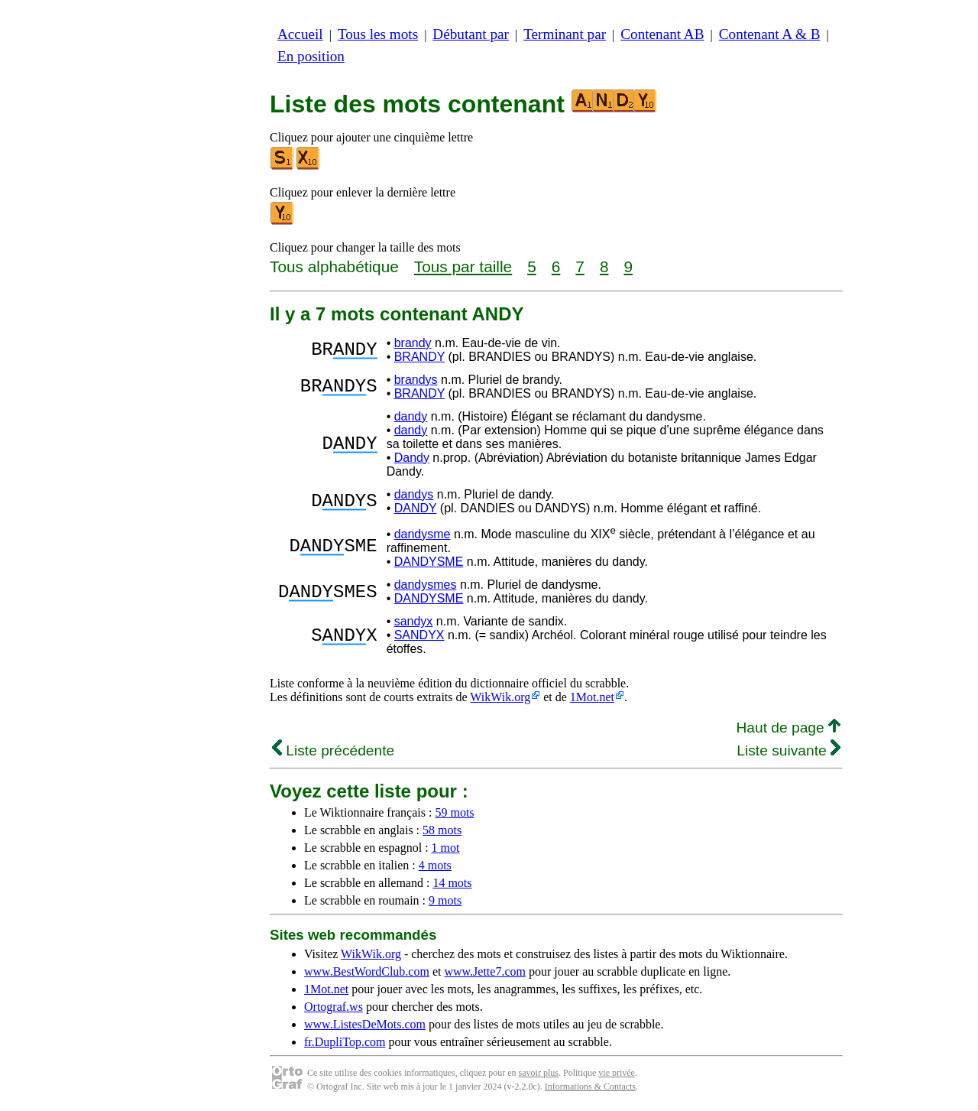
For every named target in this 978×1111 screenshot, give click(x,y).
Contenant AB (662, 34)
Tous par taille (463, 266)
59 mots (454, 812)
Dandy (411, 457)
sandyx (413, 621)
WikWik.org (500, 696)
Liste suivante (788, 750)
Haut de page (788, 728)
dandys (414, 494)
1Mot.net (592, 696)
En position (311, 56)
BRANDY (419, 356)
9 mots (445, 900)
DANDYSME (429, 561)
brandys (416, 379)
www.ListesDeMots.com (365, 1024)
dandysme (422, 534)
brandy (413, 342)
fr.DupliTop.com (344, 1041)
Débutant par (470, 34)
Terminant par (564, 34)
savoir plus (539, 1072)
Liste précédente (333, 750)
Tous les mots (378, 34)
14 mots (451, 882)
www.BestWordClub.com (366, 971)
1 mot (446, 847)
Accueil (300, 34)
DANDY (415, 508)
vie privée (616, 1072)
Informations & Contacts (590, 1086)
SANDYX (419, 635)
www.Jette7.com (485, 971)
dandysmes (425, 584)
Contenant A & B (770, 34)
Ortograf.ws (333, 1006)
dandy (411, 416)
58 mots (442, 830)
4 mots (435, 865)
